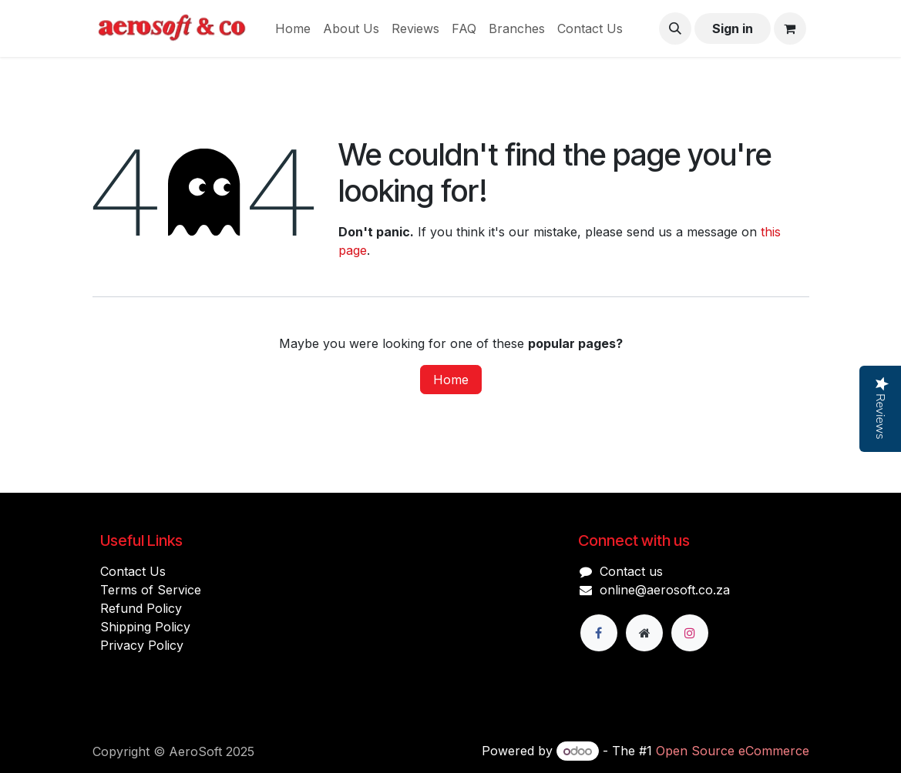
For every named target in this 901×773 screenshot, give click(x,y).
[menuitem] (293, 28)
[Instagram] (689, 632)
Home (451, 379)
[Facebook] (598, 632)
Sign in (732, 28)
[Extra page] (644, 632)
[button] (675, 28)
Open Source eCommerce (732, 750)
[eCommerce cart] (790, 28)
